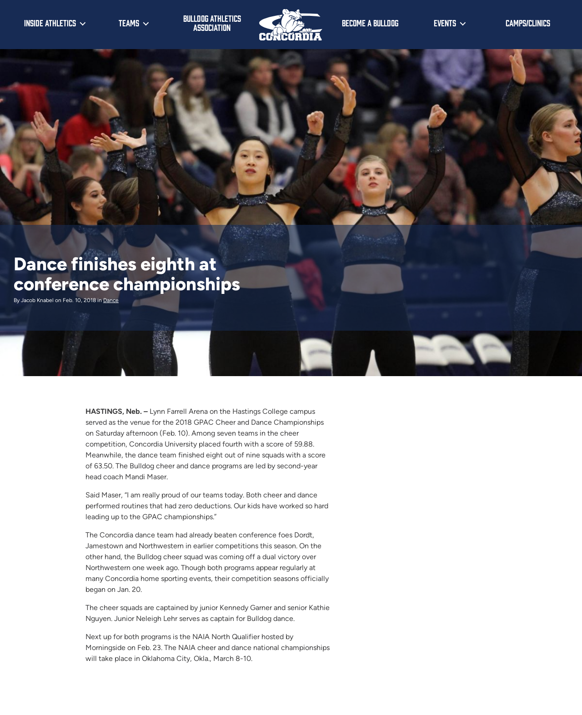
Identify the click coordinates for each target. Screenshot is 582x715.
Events (445, 23)
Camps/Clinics (528, 23)
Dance (111, 300)
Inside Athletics (50, 23)
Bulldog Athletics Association (212, 23)
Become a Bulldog (370, 23)
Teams (129, 23)
